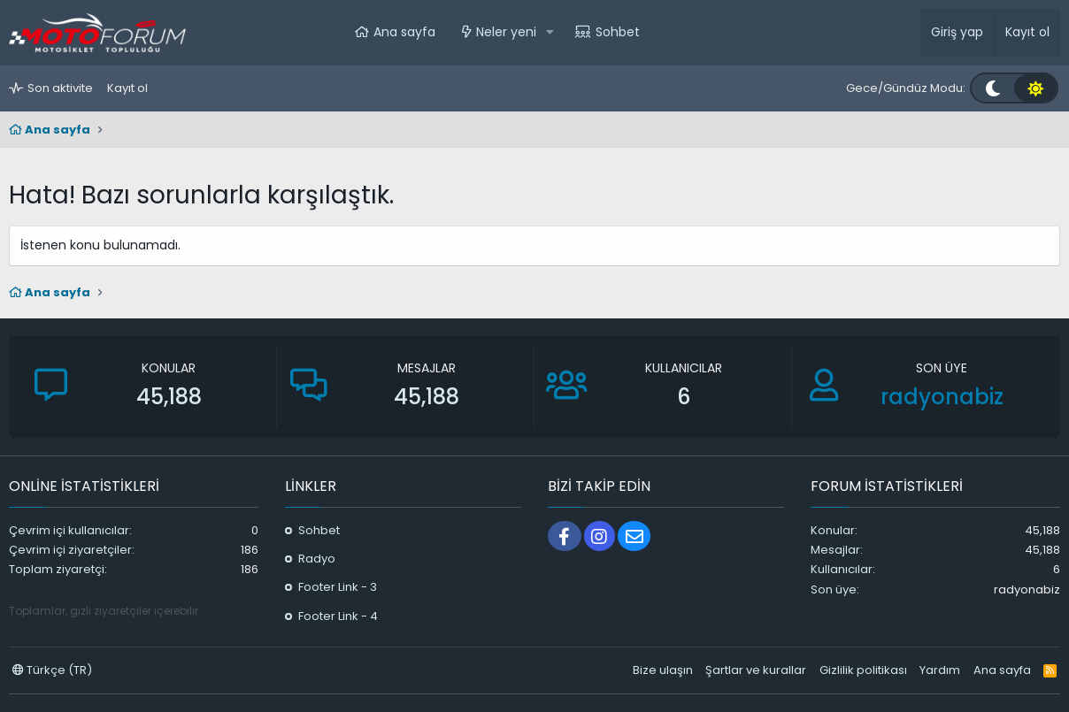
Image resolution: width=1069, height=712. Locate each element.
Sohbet (618, 32)
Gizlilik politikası (863, 670)
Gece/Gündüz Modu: (905, 88)
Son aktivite (60, 88)
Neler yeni (506, 32)
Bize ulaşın (663, 670)
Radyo (316, 558)
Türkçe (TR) (52, 670)
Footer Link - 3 (337, 586)
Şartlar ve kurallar (755, 670)
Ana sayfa (404, 32)
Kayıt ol (127, 88)
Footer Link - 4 (338, 616)
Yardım (939, 670)
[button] (550, 33)
